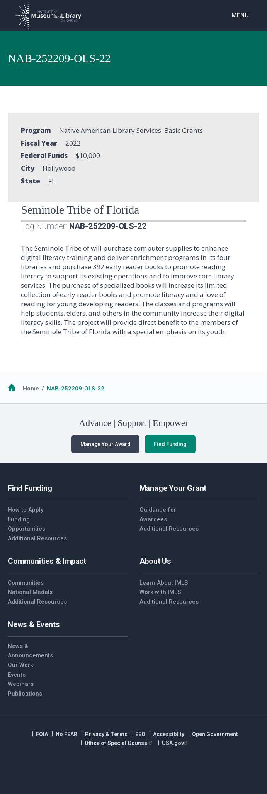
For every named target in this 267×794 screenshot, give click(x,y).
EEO (140, 734)
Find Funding (170, 444)
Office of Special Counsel (119, 743)
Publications (25, 693)
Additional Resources (37, 538)
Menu (240, 15)
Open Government (215, 734)
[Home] (48, 15)
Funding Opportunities (26, 524)
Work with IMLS (160, 592)
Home (31, 388)
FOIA (42, 734)
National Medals (30, 592)
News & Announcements (30, 651)
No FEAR (66, 734)
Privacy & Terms (106, 734)
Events (17, 674)
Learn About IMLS (163, 582)
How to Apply (25, 509)
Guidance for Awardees (157, 514)
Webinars (21, 683)
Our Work (20, 665)
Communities (26, 582)
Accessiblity (168, 734)
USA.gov (175, 743)
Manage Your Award (105, 444)
